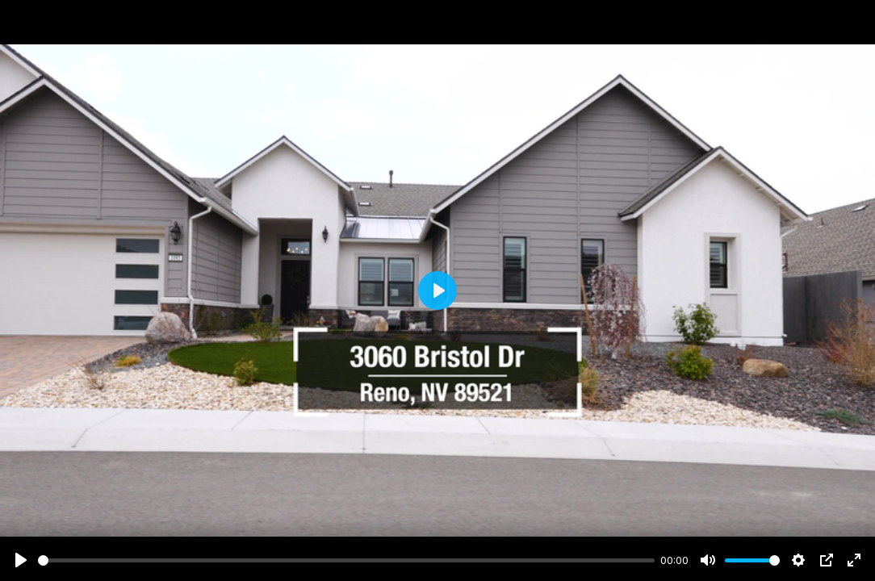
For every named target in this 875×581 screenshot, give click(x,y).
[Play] (21, 560)
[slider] (346, 560)
